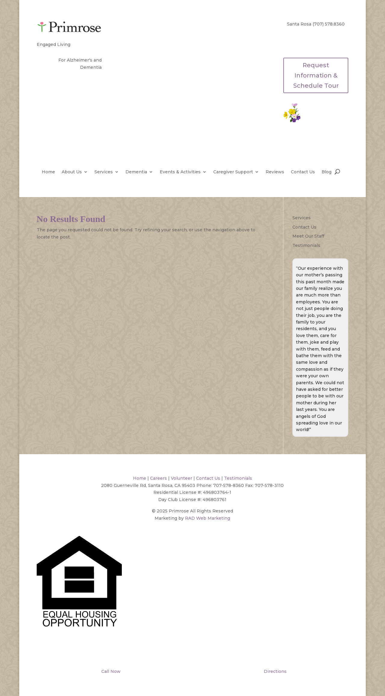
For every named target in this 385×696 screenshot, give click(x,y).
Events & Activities (180, 172)
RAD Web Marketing (207, 518)
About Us (72, 172)
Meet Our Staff (308, 236)
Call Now (110, 671)
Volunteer (181, 478)
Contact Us (303, 172)
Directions (275, 671)
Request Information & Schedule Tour (316, 75)
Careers (158, 478)
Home (48, 172)
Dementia (136, 172)
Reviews (275, 172)
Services (103, 172)
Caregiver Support (233, 172)
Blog (326, 172)
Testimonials (306, 245)
